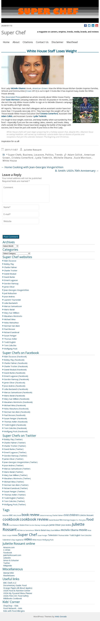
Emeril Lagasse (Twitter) (15, 452)
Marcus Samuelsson (13, 306)
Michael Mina (9, 319)
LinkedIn (7, 557)
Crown (29, 91)
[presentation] (22, 230)
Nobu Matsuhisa (11, 322)
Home (6, 42)
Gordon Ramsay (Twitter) (15, 455)
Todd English (10, 342)
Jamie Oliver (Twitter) (13, 459)
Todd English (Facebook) (15, 425)
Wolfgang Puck (10, 348)
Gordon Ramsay (11, 283)
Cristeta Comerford (22, 157)
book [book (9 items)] (19, 515)
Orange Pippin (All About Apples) (17, 588)
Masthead (72, 42)
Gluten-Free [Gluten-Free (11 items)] (24, 525)
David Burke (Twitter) (13, 449)
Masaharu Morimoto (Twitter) (17, 478)
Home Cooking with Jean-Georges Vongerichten (32, 167)
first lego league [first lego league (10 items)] (69, 520)
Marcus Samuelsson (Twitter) (17, 468)
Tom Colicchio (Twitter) (14, 501)
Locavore (39, 154)
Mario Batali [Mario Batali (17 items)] (40, 530)
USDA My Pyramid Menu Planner (17, 593)
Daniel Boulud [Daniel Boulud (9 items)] (54, 520)
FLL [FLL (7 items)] (77, 520)
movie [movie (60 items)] (83, 530)
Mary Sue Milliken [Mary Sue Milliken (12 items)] (53, 530)
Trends (59, 154)
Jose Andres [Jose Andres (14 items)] (66, 525)
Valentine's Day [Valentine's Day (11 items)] (9, 540)
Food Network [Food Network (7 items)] (14, 525)
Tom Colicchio (10, 345)
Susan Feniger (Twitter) (14, 491)
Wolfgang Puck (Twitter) (15, 504)
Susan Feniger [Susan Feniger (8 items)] (42, 535)
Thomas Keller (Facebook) (15, 421)
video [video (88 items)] (28, 539)
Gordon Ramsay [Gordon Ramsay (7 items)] (34, 525)
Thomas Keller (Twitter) (15, 494)
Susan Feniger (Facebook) (15, 418)
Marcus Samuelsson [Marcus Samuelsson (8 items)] (27, 530)
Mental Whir (8, 573)
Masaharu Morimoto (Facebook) (18, 402)
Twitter (6, 563)
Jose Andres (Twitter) (13, 465)
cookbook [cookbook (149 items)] (11, 519)
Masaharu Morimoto (13, 316)
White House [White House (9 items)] (37, 540)
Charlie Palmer (10, 267)
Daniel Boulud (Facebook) (15, 369)
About (16, 42)
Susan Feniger (10, 335)
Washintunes (9, 575)
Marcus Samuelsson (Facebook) (18, 392)
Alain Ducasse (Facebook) (15, 356)
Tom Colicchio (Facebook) (15, 428)
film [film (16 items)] (61, 520)
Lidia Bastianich (11, 303)
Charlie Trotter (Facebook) (16, 366)
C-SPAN (6, 550)
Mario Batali (9, 309)
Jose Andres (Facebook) (14, 386)
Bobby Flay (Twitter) (13, 439)
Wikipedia (7, 565)
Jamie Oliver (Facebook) (14, 382)
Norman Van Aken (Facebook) (17, 412)
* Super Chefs (13, 154)
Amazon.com (9, 547)
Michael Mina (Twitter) (14, 481)
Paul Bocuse (9, 329)
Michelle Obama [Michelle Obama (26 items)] (69, 530)
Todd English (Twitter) (14, 498)
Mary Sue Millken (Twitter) (15, 475)
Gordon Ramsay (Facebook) (16, 379)
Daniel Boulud (10, 273)
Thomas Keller (10, 339)
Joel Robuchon (10, 293)
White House (10, 160)
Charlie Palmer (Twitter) (15, 442)
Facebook (7, 552)
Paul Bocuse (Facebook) (14, 415)
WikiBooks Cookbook (12, 598)
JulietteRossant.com (12, 555)
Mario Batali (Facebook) (14, 395)
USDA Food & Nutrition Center (16, 590)
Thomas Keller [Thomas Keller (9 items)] (63, 535)
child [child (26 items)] (66, 515)
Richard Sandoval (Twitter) (16, 488)
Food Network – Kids (12, 608)
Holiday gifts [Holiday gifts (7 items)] (45, 525)
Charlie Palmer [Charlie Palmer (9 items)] (57, 515)
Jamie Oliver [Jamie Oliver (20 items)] (55, 524)
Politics (49, 154)
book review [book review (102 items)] (30, 514)
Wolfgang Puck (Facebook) (16, 431)
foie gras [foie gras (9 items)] (82, 520)
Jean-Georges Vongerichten (16, 290)
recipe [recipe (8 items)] (9, 535)
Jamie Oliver (9, 286)
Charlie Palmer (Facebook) (15, 363)
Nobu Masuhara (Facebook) (16, 408)
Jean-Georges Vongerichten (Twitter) (21, 462)
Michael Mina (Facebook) (15, 405)
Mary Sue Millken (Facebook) (16, 399)
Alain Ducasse (10, 260)
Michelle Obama (63, 157)
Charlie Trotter (10, 270)
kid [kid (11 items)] (18, 530)
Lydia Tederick (43, 157)
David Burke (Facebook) (14, 373)
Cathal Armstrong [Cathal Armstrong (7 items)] (46, 515)
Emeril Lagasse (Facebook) (16, 376)
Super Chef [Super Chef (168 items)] (27, 534)
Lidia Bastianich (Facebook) (16, 389)
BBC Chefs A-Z (9, 582)
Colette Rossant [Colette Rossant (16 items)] (86, 515)
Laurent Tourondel (12, 299)
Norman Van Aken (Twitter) (16, 485)
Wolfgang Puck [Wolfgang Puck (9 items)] (47, 540)
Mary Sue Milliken (11, 312)
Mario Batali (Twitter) (13, 472)
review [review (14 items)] (14, 535)
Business (28, 154)
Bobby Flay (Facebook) (14, 359)
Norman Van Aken (12, 325)
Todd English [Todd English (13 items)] (74, 535)
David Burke (9, 277)
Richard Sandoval (11, 332)
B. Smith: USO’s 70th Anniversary (77, 170)
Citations (28, 42)
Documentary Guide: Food (15, 585)
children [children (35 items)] (74, 515)
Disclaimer (57, 42)
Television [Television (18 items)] (53, 535)
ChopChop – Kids (10, 605)
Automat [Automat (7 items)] (6, 515)
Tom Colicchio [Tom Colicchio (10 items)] (86, 535)
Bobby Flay (9, 264)
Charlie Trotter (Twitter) (15, 446)
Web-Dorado (61, 616)
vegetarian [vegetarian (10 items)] (19, 540)
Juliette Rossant (33, 149)
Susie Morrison (82, 157)
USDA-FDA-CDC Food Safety (16, 595)
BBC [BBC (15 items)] (11, 515)
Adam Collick (75, 154)
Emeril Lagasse (11, 280)
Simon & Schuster (11, 560)
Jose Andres (9, 296)
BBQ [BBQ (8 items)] (15, 515)
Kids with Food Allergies (14, 611)
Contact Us (42, 42)
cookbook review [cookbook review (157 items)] (34, 519)
